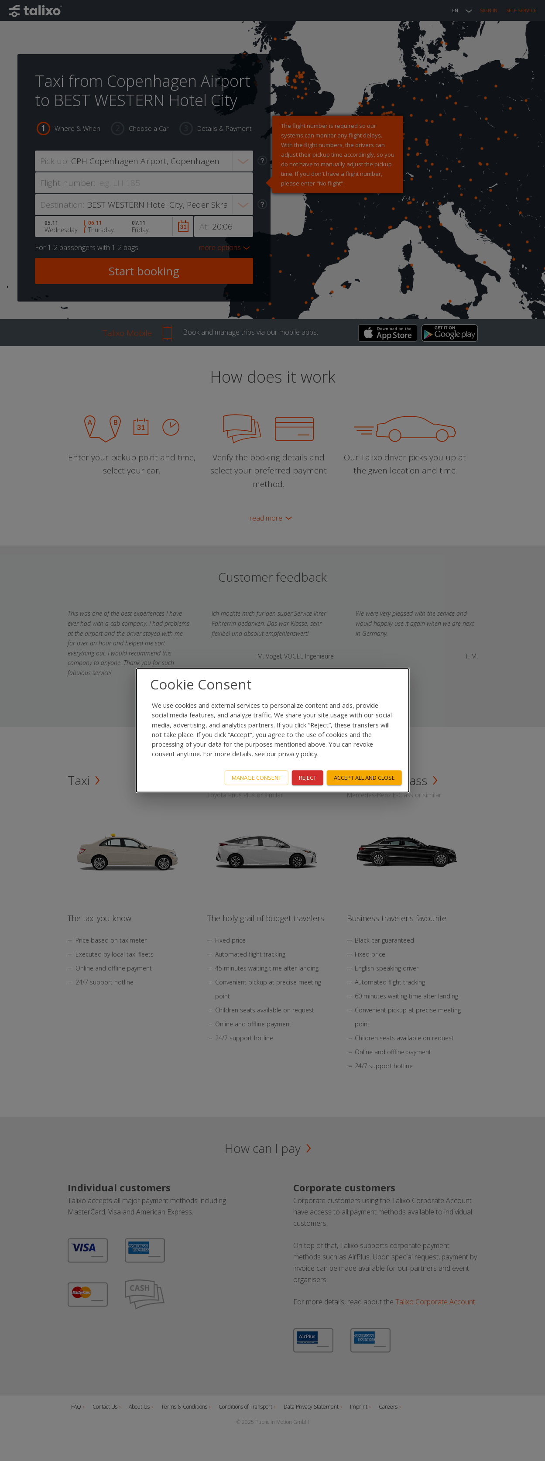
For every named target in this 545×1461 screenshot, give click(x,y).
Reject (307, 778)
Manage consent (256, 778)
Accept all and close (364, 778)
